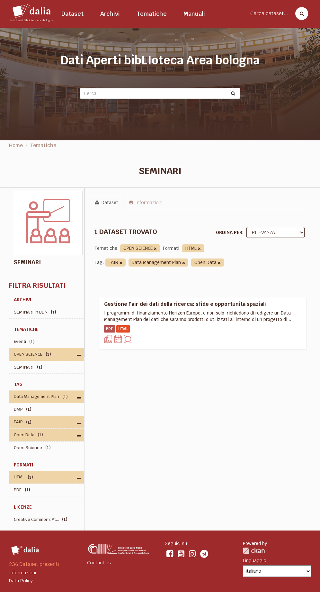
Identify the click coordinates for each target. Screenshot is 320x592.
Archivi (110, 14)
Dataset (72, 14)
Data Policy (21, 581)
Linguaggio (254, 560)
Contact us (99, 563)
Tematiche (152, 14)
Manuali (194, 14)
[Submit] (233, 93)
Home (16, 145)
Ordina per (229, 232)
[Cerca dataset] (299, 13)
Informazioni (145, 202)
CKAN (254, 550)
